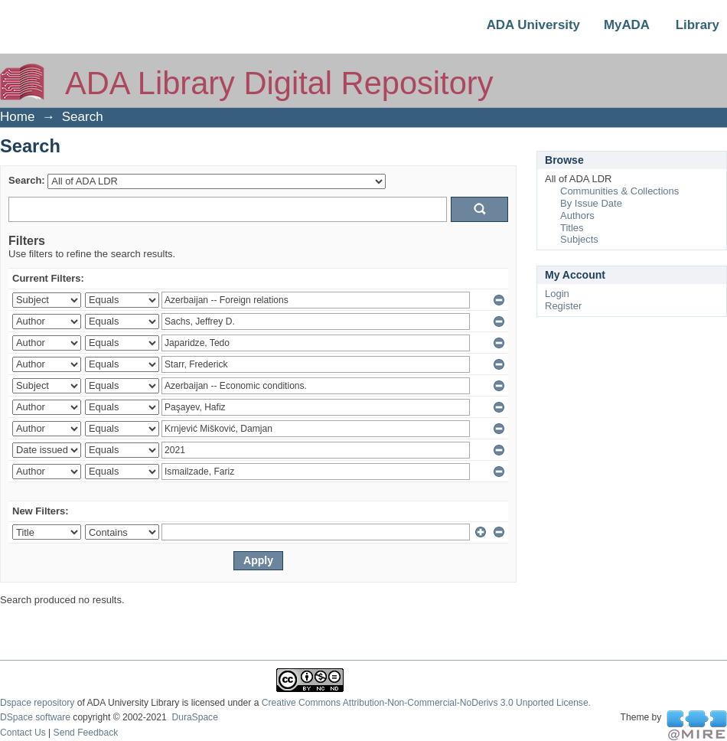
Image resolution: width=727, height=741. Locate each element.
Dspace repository (37, 702)
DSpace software (35, 717)
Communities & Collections (619, 191)
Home (17, 116)
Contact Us (23, 732)
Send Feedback (86, 732)
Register (563, 306)
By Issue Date (591, 203)
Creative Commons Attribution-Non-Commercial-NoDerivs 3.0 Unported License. (426, 702)
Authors (577, 215)
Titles (572, 227)
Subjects (579, 239)
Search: (26, 180)
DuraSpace (194, 717)
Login (557, 293)
